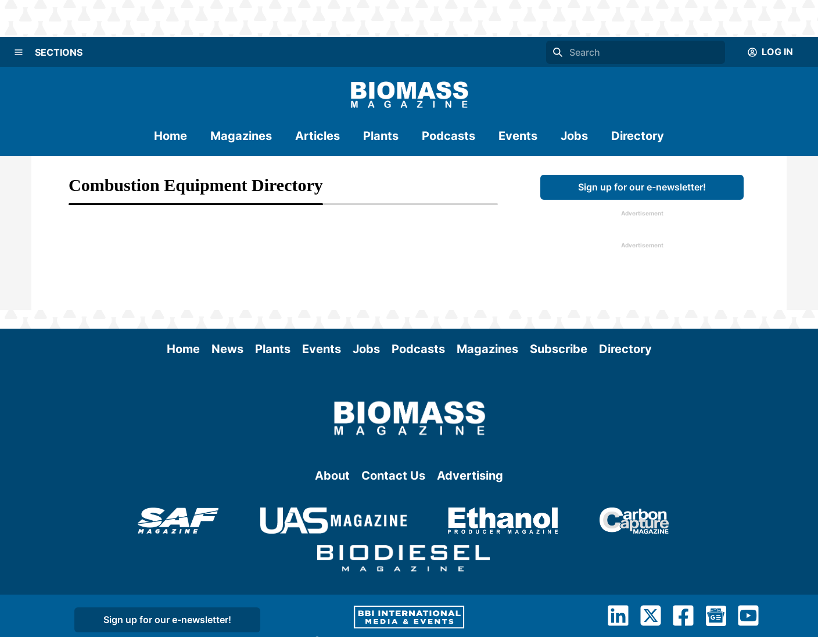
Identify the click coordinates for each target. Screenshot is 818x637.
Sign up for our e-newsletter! (642, 187)
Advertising (470, 476)
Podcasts (448, 136)
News (227, 349)
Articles (317, 136)
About (332, 476)
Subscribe (558, 349)
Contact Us (393, 476)
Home (170, 136)
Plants (381, 136)
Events (517, 136)
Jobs (574, 136)
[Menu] (18, 52)
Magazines (241, 136)
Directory (637, 136)
